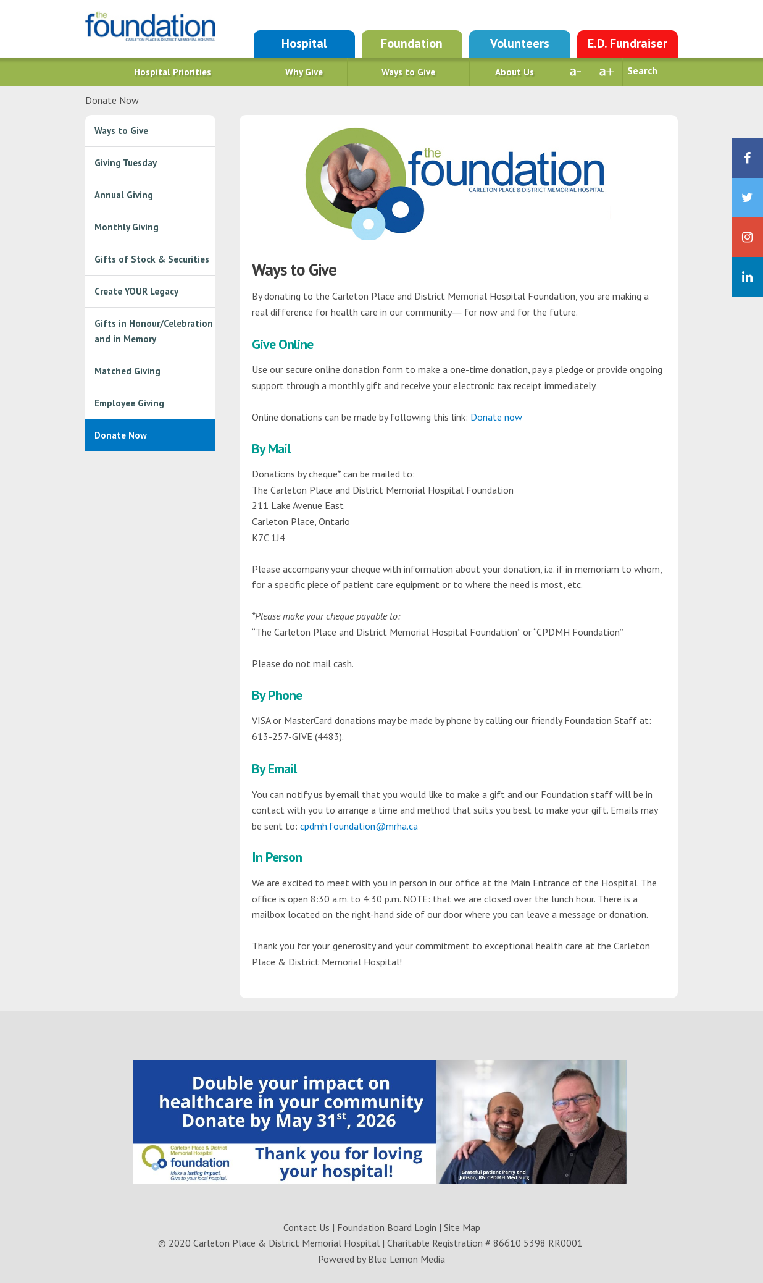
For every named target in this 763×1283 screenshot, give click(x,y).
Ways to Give (408, 72)
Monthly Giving (126, 227)
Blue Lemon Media (406, 1259)
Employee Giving (129, 403)
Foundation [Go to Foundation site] (412, 43)
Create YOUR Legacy (136, 291)
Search (642, 70)
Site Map (462, 1227)
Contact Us (306, 1227)
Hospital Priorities (172, 72)
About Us (514, 72)
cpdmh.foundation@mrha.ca (359, 826)
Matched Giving (127, 371)
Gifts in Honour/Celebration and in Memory (153, 331)
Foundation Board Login (386, 1227)
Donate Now (120, 435)
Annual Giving (123, 195)
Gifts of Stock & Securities (151, 259)
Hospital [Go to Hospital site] (304, 43)
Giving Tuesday (125, 163)
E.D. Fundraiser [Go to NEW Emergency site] (627, 43)
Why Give (304, 72)
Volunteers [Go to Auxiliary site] (519, 43)
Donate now (496, 417)
